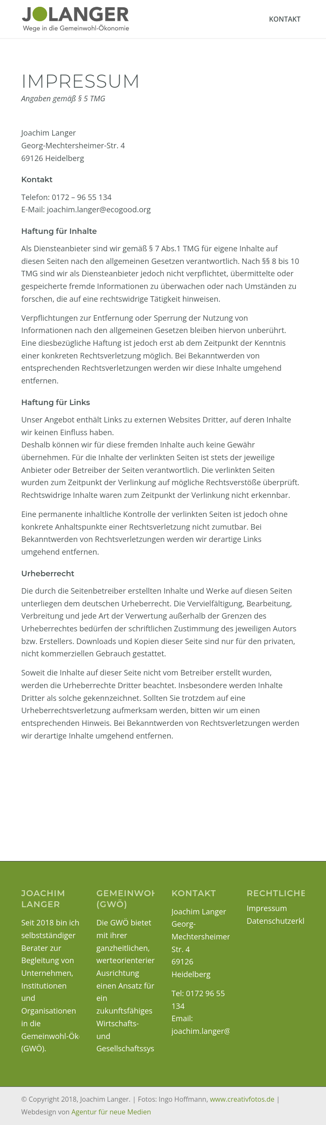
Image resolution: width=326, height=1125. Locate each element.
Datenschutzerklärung (286, 921)
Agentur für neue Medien (111, 1112)
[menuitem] (285, 19)
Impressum (267, 908)
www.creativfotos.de (242, 1099)
